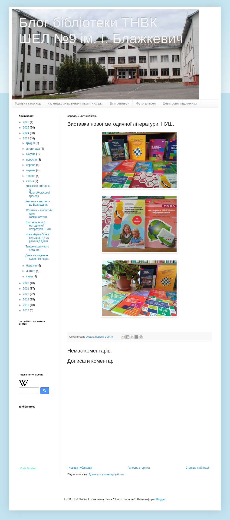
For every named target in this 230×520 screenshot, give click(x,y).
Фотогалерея (146, 103)
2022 (26, 283)
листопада (33, 148)
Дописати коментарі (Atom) (106, 474)
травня (31, 176)
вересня (32, 159)
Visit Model (28, 468)
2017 (26, 310)
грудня (31, 143)
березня (31, 265)
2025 (26, 127)
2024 (26, 133)
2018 (26, 305)
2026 (26, 122)
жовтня (31, 154)
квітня (30, 181)
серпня (31, 165)
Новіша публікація (80, 467)
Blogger (160, 499)
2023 (26, 138)
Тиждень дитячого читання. (37, 248)
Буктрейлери (119, 103)
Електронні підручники (180, 103)
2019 (26, 299)
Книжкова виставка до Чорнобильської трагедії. (38, 190)
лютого (31, 271)
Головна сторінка (28, 103)
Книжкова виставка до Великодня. (38, 203)
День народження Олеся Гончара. (37, 257)
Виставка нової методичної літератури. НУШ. (39, 226)
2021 (26, 288)
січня (29, 276)
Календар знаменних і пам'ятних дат (75, 103)
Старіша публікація (197, 467)
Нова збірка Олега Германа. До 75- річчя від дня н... (38, 238)
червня (31, 170)
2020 (26, 294)
